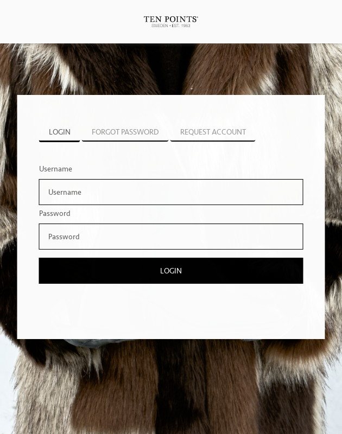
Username (55, 169)
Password (55, 213)
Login (171, 271)
